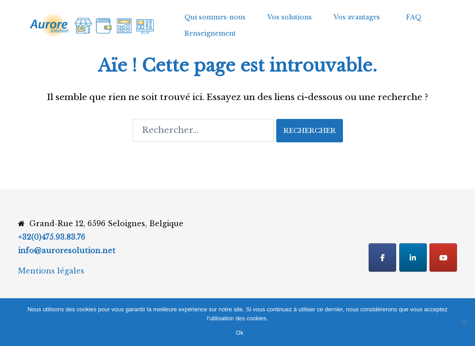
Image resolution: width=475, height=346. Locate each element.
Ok (239, 332)
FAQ (413, 17)
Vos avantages (356, 17)
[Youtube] (443, 257)
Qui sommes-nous (215, 17)
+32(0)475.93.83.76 (51, 236)
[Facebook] (382, 257)
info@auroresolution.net (66, 250)
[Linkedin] (413, 257)
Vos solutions (289, 17)
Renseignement (210, 33)
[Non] (463, 322)
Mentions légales (51, 270)
